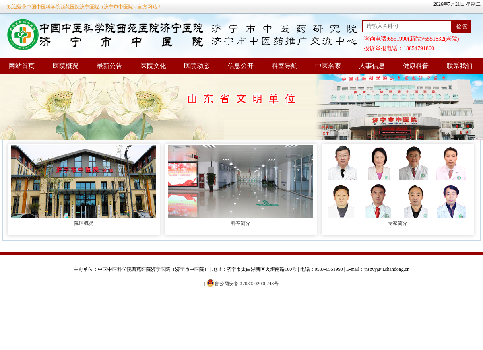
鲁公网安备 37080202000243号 (242, 283)
